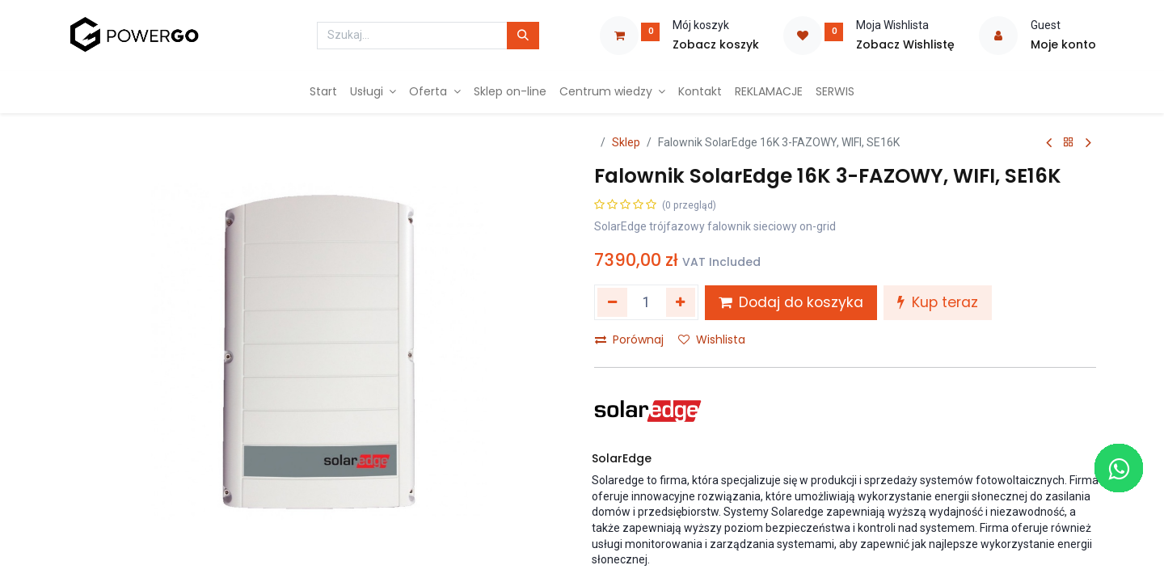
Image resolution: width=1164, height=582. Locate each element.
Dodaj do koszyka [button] (791, 302)
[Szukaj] (523, 35)
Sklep (626, 142)
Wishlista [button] (711, 339)
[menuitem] (323, 92)
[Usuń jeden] (612, 302)
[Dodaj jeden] (681, 302)
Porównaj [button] (629, 339)
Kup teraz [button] (937, 302)
